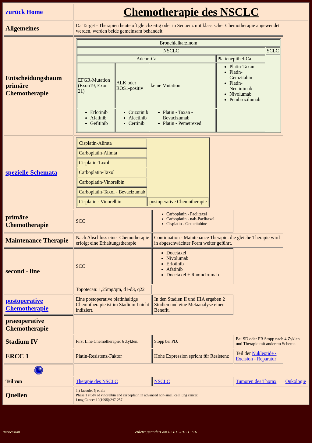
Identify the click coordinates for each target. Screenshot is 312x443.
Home (34, 12)
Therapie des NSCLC (97, 381)
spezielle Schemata (31, 172)
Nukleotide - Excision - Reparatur (256, 356)
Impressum (11, 432)
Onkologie (295, 381)
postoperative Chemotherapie (26, 304)
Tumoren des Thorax (256, 381)
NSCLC (162, 381)
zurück (15, 12)
